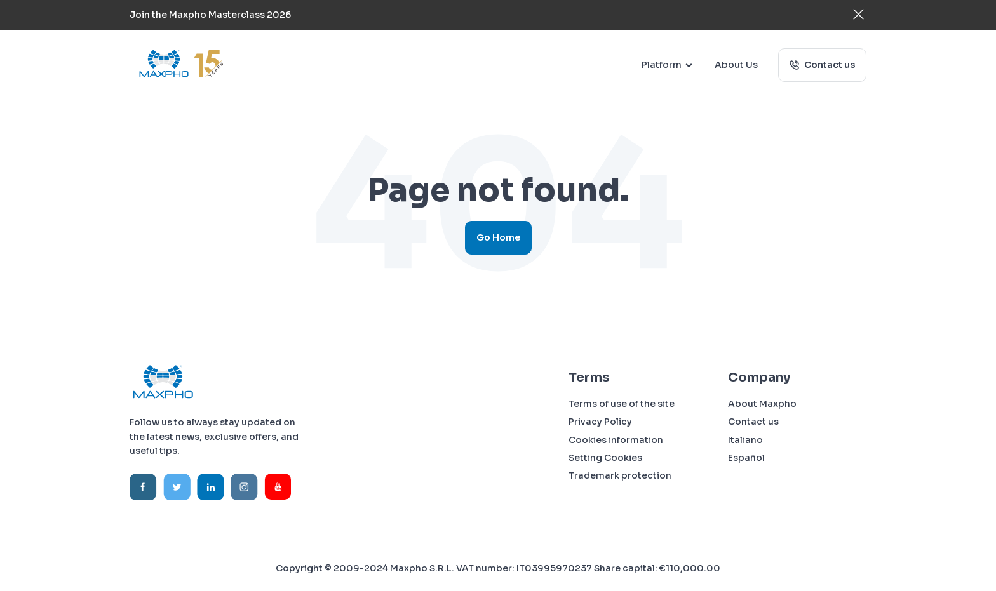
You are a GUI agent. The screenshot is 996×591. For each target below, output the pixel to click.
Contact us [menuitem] (753, 421)
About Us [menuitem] (736, 64)
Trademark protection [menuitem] (620, 475)
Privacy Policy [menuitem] (600, 421)
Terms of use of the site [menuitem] (622, 403)
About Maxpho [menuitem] (762, 403)
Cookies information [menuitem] (616, 440)
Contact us (828, 64)
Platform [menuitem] (662, 64)
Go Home (498, 237)
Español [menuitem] (746, 457)
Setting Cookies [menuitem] (605, 457)
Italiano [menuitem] (745, 440)
